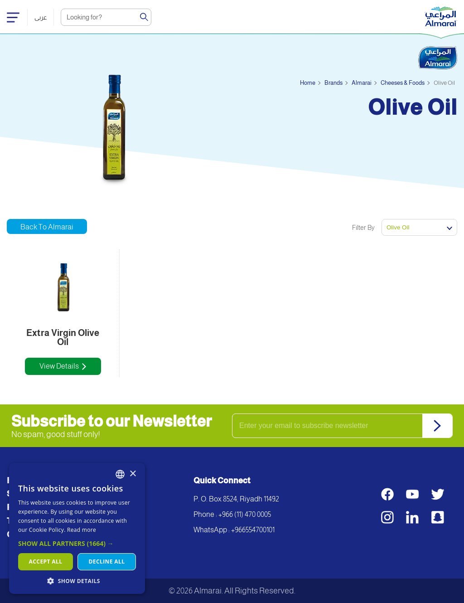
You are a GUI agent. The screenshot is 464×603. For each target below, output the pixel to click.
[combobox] (120, 474)
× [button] (132, 474)
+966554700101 (253, 530)
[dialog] (77, 528)
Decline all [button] (107, 561)
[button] (77, 543)
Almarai (362, 82)
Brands (333, 82)
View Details (59, 366)
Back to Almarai (46, 227)
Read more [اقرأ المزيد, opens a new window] (81, 530)
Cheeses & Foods (403, 82)
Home (307, 82)
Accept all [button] (46, 561)
